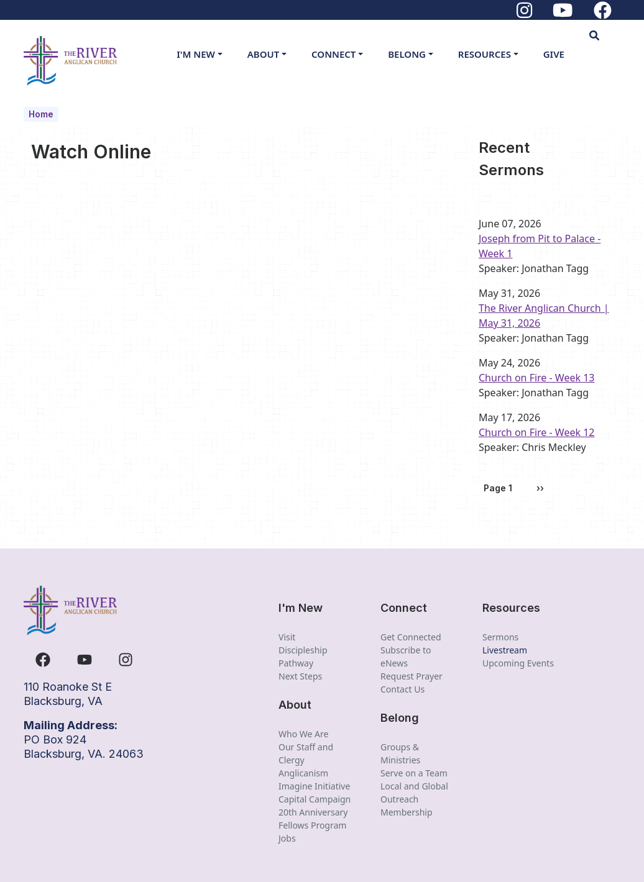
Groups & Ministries (400, 753)
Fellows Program (312, 825)
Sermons (500, 637)
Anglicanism (303, 773)
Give (553, 54)
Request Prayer (411, 676)
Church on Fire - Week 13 (536, 377)
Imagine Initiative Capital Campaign (314, 792)
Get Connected (410, 637)
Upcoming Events (518, 663)
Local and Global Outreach (414, 792)
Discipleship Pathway (303, 656)
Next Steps (300, 676)
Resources (484, 54)
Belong (407, 54)
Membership (406, 812)
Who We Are (303, 734)
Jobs (287, 838)
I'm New (196, 54)
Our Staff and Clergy (305, 753)
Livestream (504, 650)
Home (41, 114)
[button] (604, 35)
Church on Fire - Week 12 (536, 432)
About (263, 54)
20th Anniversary (313, 812)
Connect (333, 54)
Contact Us (402, 689)
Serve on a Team (414, 773)
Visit (286, 637)
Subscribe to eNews (405, 656)
